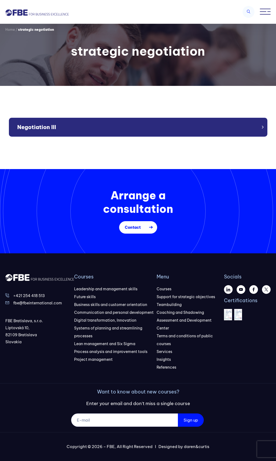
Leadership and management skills (105, 289)
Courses (164, 289)
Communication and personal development (114, 312)
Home (10, 30)
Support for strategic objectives (186, 296)
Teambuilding (169, 304)
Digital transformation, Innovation (105, 320)
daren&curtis (196, 446)
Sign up (191, 420)
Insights (164, 359)
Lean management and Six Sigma (104, 343)
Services (164, 351)
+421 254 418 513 (29, 295)
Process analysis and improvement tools (110, 351)
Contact (133, 227)
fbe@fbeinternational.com (37, 303)
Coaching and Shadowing (180, 312)
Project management (93, 359)
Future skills (85, 296)
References (166, 367)
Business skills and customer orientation (110, 304)
